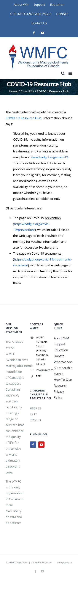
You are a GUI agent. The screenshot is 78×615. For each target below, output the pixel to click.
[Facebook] (33, 444)
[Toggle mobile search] (63, 73)
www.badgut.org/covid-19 (49, 157)
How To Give (63, 379)
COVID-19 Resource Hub (23, 118)
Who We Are (63, 362)
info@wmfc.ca (42, 370)
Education (61, 350)
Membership (63, 368)
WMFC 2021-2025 (18, 562)
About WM (61, 338)
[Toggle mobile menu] (70, 73)
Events (58, 374)
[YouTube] (41, 444)
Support (59, 344)
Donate (59, 356)
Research (60, 385)
